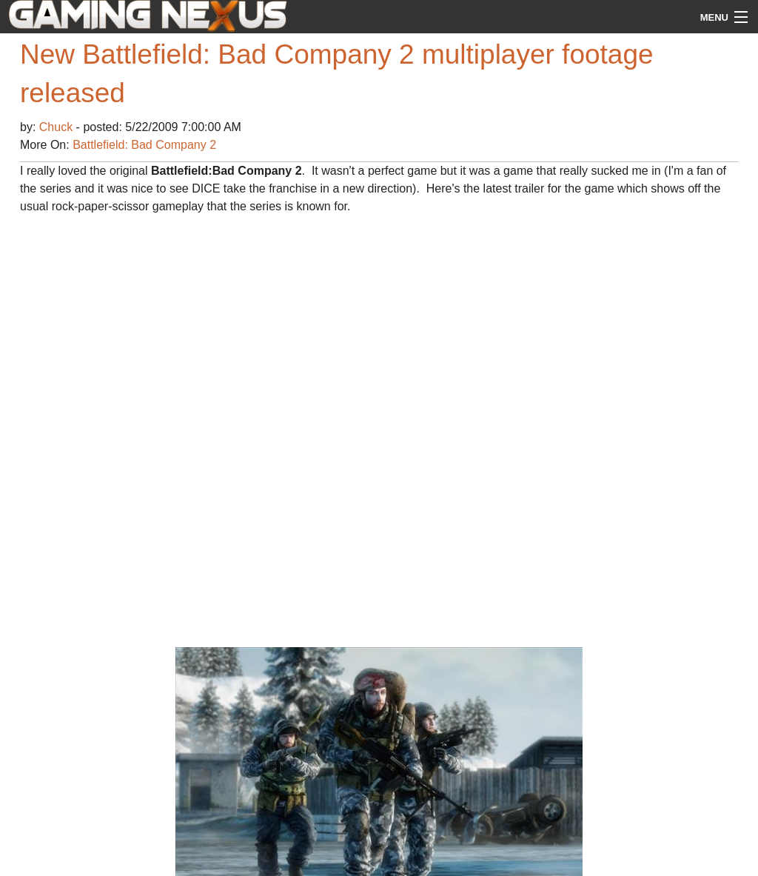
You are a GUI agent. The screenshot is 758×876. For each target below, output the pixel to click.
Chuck (57, 127)
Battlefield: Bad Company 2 (144, 144)
